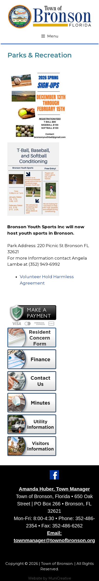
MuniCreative (59, 578)
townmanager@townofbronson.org (54, 540)
